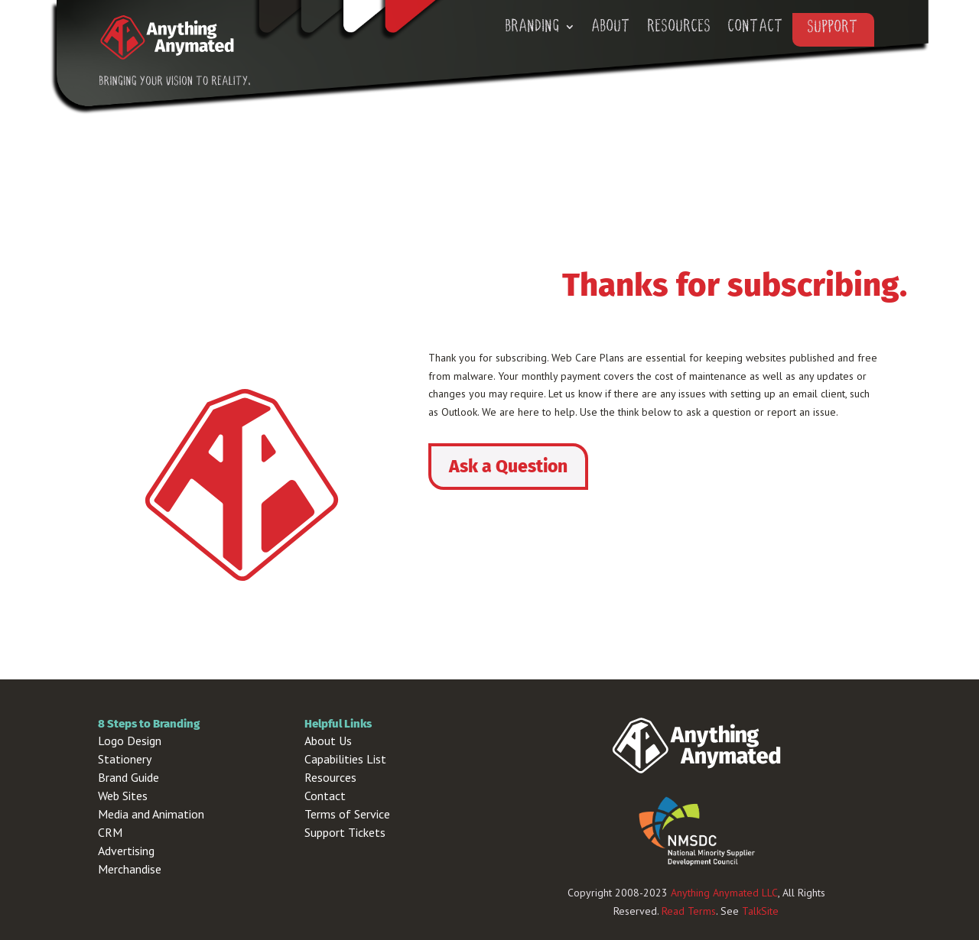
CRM (110, 832)
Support (833, 28)
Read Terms (689, 911)
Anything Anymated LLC (724, 892)
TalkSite (760, 911)
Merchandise (129, 869)
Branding (533, 27)
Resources (679, 27)
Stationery (124, 759)
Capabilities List (345, 759)
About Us (328, 740)
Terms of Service (347, 814)
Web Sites (123, 795)
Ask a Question (508, 466)
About (611, 27)
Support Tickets (344, 832)
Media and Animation (151, 814)
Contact (756, 27)
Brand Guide (128, 777)
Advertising (126, 850)
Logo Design (129, 740)
